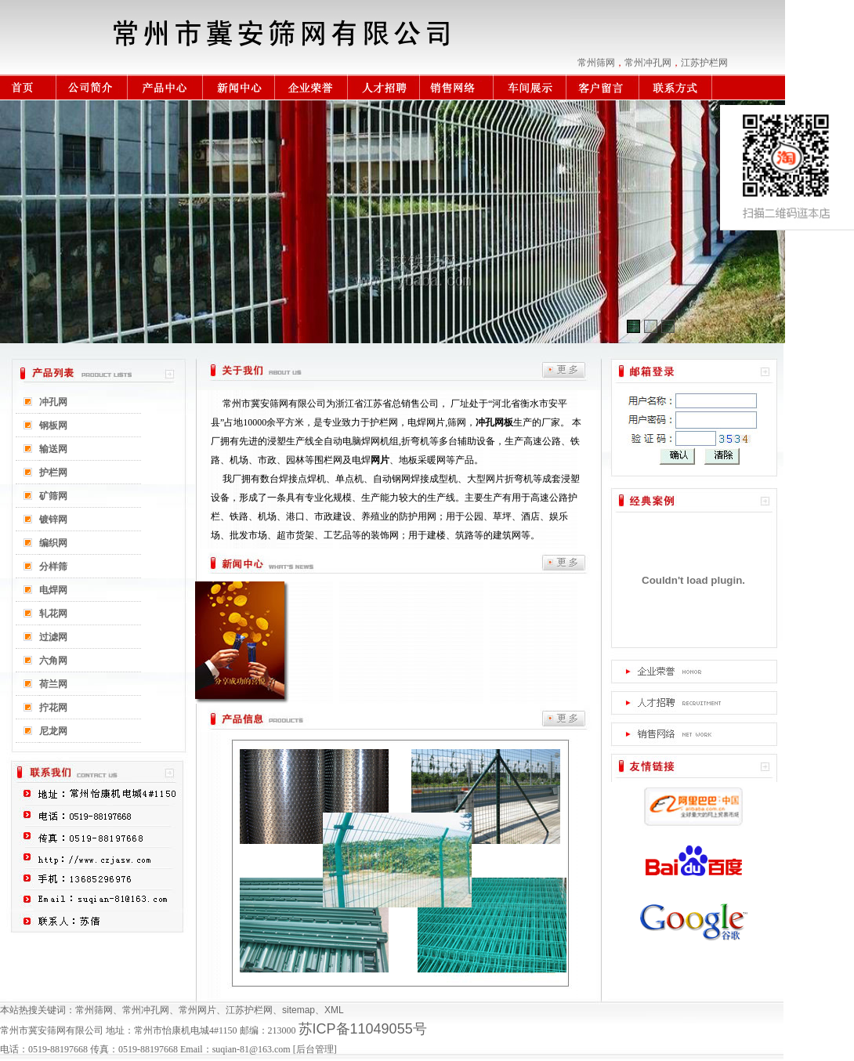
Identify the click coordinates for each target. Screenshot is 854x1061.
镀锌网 (53, 519)
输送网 (53, 449)
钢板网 (53, 425)
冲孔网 (53, 402)
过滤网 (53, 637)
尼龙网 (53, 731)
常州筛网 (596, 62)
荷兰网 (53, 684)
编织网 (53, 543)
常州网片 (197, 1010)
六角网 (53, 660)
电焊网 (53, 590)
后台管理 (315, 1049)
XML (334, 1010)
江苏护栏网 (704, 62)
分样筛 (53, 566)
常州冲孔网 (647, 62)
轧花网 (53, 613)
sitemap (298, 1010)
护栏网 (53, 472)
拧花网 (53, 707)
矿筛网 (53, 496)
